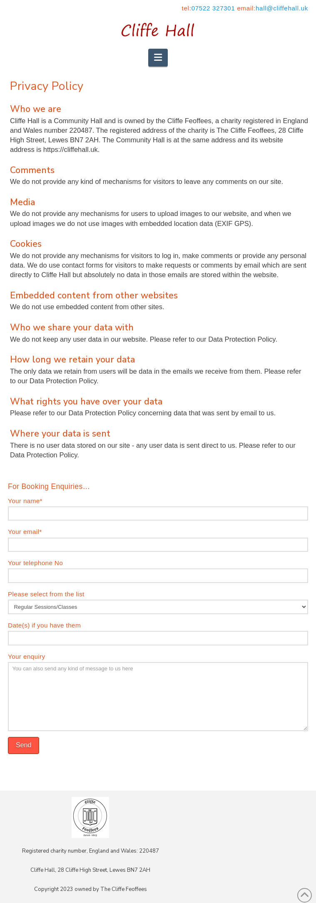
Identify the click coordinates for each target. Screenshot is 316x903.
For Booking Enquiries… (49, 486)
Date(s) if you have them (158, 632)
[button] (158, 58)
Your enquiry (158, 662)
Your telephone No (158, 569)
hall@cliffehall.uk (282, 8)
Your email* (158, 538)
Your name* (158, 507)
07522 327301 (213, 8)
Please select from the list (158, 601)
